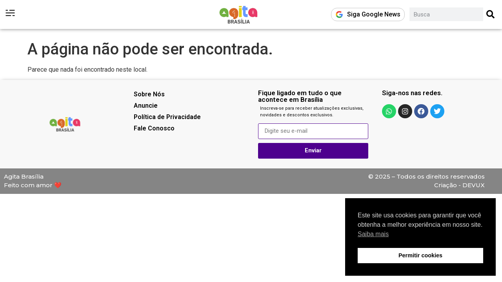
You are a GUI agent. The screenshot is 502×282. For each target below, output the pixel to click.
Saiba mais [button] (373, 234)
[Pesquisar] (490, 14)
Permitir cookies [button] (420, 255)
